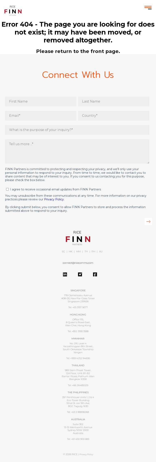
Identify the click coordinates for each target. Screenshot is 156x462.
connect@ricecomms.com (78, 262)
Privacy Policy (54, 199)
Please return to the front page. (78, 51)
